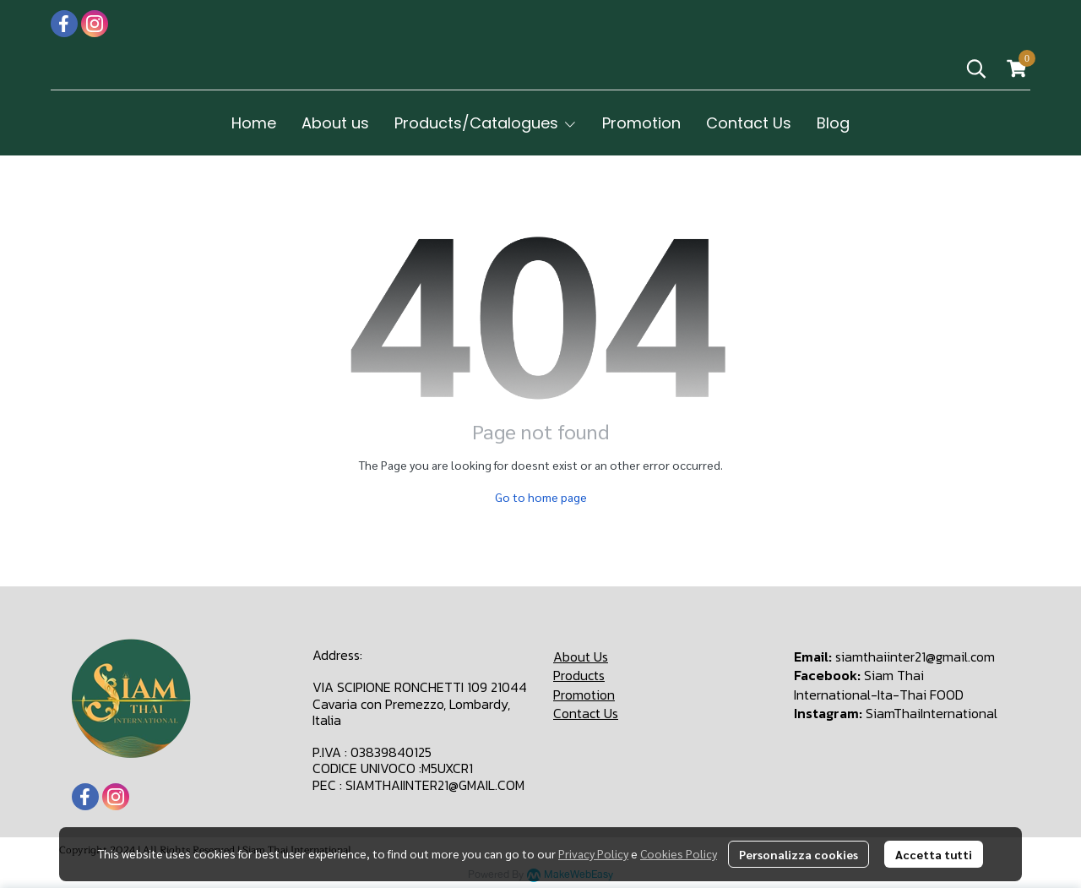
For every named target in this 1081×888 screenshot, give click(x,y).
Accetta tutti (933, 854)
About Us (580, 656)
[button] (976, 68)
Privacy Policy (593, 853)
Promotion (584, 694)
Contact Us (585, 713)
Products (579, 675)
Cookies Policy (678, 853)
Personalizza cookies (798, 854)
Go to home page (541, 496)
